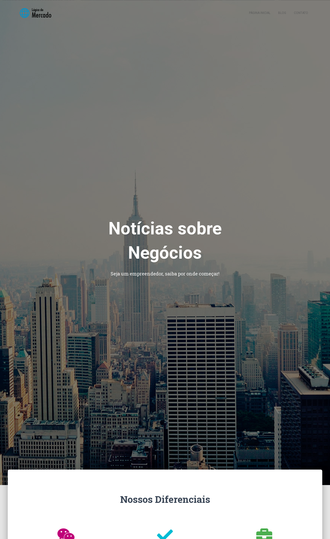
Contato (301, 13)
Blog (282, 13)
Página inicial (259, 13)
